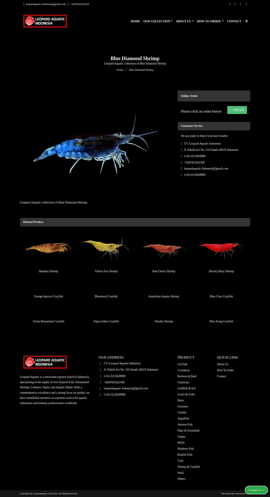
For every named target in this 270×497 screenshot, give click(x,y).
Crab (180, 460)
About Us (183, 21)
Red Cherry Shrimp (163, 261)
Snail (181, 472)
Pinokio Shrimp (164, 311)
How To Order (209, 21)
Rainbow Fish (186, 448)
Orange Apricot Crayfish (48, 286)
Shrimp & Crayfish (189, 466)
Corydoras (184, 370)
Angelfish (183, 418)
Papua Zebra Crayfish (106, 311)
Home (135, 21)
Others (181, 478)
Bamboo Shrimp (48, 261)
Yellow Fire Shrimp (106, 261)
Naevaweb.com (242, 493)
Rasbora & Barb (187, 376)
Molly (181, 442)
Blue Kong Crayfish (221, 311)
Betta (181, 400)
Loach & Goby (186, 394)
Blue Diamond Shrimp (141, 69)
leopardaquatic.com (43, 493)
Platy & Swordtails (189, 430)
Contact (234, 21)
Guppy (182, 436)
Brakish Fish (185, 454)
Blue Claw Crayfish (221, 286)
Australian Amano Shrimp (164, 286)
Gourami (183, 406)
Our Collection (156, 21)
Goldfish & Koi (187, 388)
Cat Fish (182, 364)
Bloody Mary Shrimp (221, 261)
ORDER (237, 110)
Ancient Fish (185, 424)
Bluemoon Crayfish (106, 286)
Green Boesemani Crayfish (48, 311)
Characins (183, 382)
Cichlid (182, 412)
